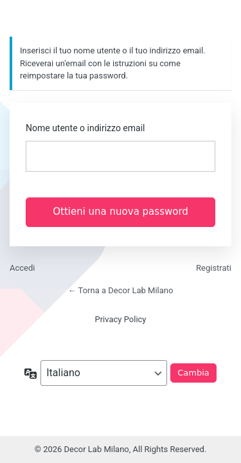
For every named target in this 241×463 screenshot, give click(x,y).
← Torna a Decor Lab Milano (121, 290)
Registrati (213, 268)
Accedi (22, 268)
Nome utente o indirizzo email (85, 128)
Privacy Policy (120, 319)
